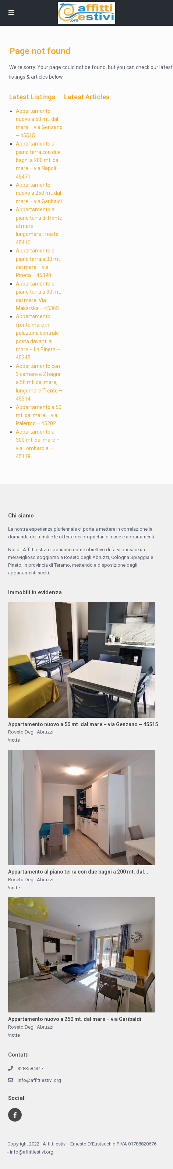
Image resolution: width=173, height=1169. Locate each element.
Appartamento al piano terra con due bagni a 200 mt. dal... (78, 872)
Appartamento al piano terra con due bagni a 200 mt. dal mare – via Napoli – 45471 (38, 160)
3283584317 (30, 1068)
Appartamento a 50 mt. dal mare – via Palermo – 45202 (38, 415)
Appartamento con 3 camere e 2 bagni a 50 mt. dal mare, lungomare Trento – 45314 (39, 382)
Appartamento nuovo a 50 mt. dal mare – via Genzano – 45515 (83, 724)
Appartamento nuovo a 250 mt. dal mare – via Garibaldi (39, 193)
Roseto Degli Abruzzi (30, 732)
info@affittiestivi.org (39, 1080)
